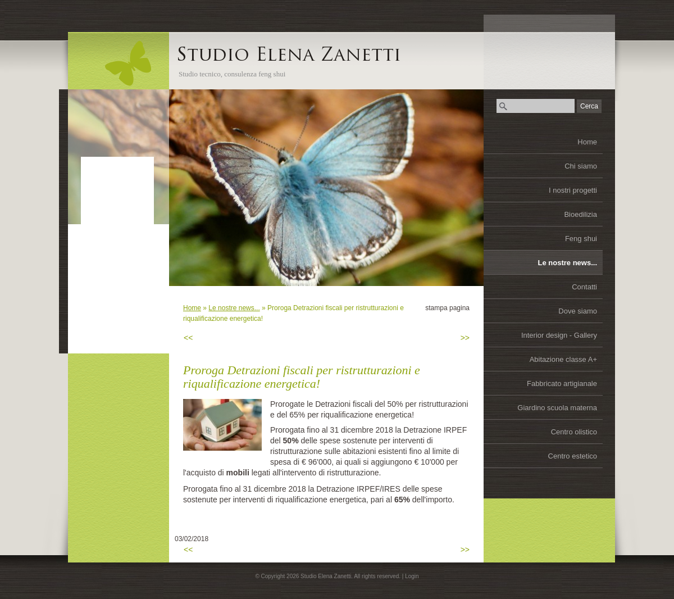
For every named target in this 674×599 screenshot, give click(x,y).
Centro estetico (572, 456)
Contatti (584, 287)
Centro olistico (574, 432)
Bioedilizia (580, 214)
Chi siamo (580, 166)
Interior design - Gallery (559, 335)
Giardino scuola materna (557, 407)
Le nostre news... (567, 262)
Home (587, 142)
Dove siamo (577, 311)
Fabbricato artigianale (562, 383)
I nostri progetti (573, 190)
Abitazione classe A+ (563, 359)
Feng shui (581, 238)
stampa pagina (447, 308)
